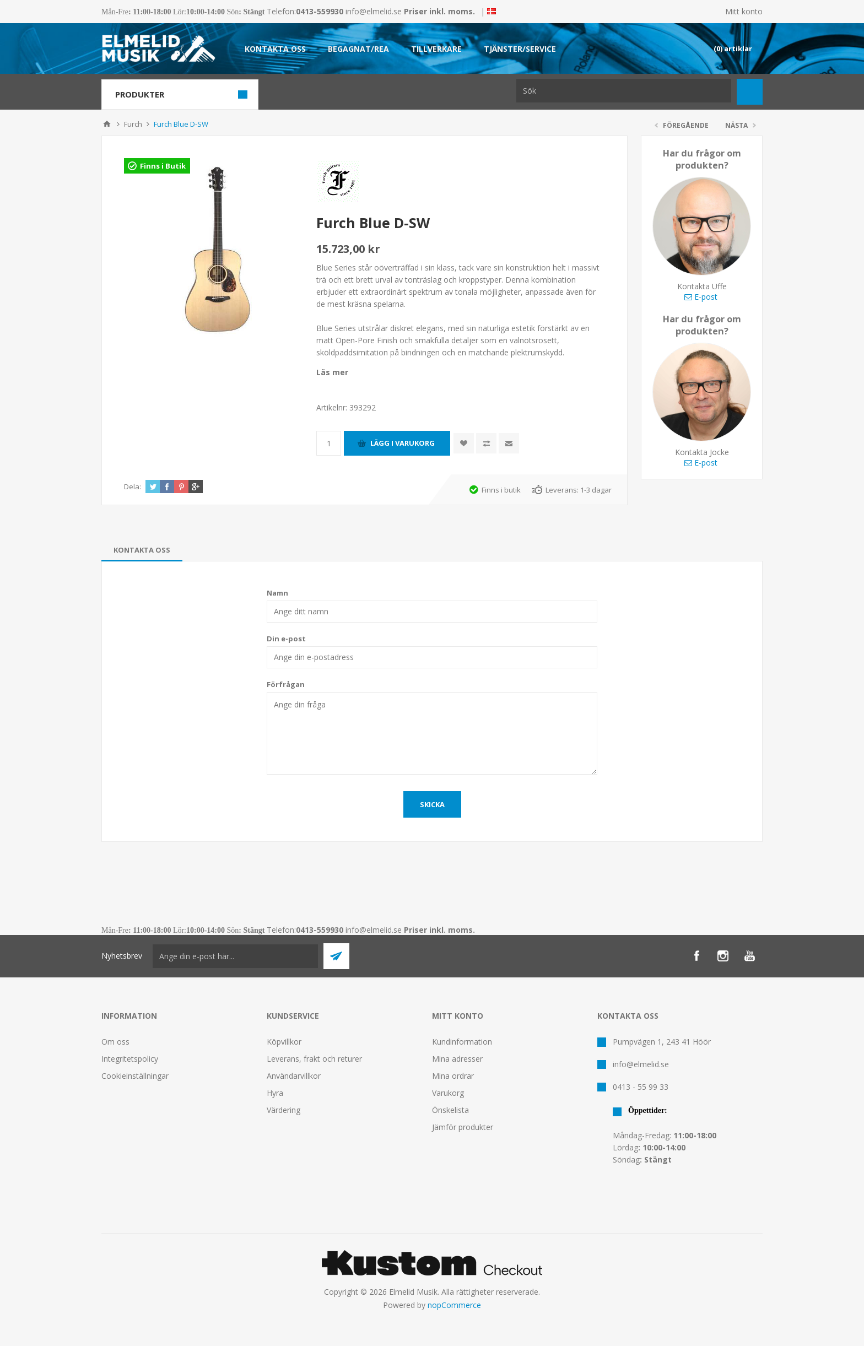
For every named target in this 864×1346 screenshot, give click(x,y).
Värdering (283, 1110)
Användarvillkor (294, 1076)
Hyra (275, 1093)
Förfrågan (286, 684)
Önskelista (450, 1110)
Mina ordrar (453, 1076)
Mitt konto (744, 11)
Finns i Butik (163, 166)
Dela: (132, 486)
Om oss (115, 1041)
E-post (700, 296)
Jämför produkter (462, 1127)
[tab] (141, 549)
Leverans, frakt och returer (314, 1058)
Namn (277, 593)
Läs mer (332, 372)
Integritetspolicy (129, 1058)
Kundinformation (462, 1041)
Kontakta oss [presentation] (142, 550)
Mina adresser (457, 1058)
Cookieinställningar (135, 1076)
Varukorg (448, 1093)
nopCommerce (454, 1305)
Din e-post (286, 639)
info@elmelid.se (373, 11)
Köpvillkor (284, 1041)
